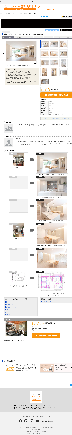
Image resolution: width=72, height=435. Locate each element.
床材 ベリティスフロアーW (13, 301)
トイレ (58, 37)
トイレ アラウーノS (11, 312)
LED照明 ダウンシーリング (13, 304)
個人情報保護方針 (35, 427)
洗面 (48, 37)
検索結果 (30, 13)
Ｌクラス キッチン (11, 306)
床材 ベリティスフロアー (12, 314)
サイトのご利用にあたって (24, 427)
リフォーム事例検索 (23, 13)
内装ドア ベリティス (11, 302)
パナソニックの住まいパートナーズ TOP (10, 13)
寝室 (68, 37)
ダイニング (28, 37)
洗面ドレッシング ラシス (12, 309)
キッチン (19, 37)
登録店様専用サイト (51, 9)
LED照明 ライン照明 (11, 307)
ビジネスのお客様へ (19, 9)
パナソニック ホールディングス (47, 427)
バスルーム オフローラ (12, 311)
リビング (39, 37)
